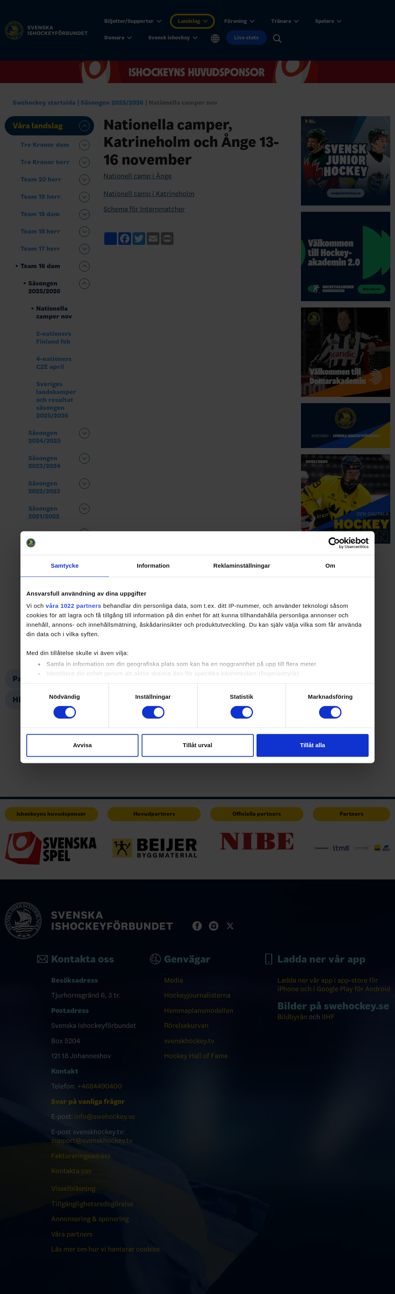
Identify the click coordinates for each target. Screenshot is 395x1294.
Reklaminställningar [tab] (241, 565)
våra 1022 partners (74, 605)
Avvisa (82, 745)
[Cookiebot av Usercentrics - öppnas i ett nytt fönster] (334, 543)
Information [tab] (153, 565)
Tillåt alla (312, 745)
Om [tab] (330, 565)
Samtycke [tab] (65, 565)
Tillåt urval (197, 745)
